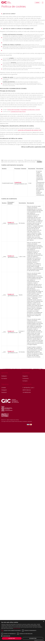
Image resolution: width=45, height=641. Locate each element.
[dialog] (22, 630)
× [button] (43, 621)
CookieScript (17, 182)
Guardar (39, 161)
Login (37, 2)
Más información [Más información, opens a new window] (16, 628)
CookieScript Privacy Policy (18, 111)
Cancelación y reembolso (27, 421)
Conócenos (25, 378)
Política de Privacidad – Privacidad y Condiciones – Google (23, 109)
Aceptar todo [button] (12, 638)
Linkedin (3, 387)
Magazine (25, 376)
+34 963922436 (26, 392)
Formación (4, 378)
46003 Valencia (26, 390)
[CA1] (40, 130)
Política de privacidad (10, 421)
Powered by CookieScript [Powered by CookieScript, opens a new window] (39, 640)
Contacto (24, 381)
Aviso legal (3, 421)
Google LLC (11, 222)
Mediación (4, 376)
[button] (22, 636)
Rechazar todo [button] (32, 638)
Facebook (4, 392)
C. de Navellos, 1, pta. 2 (28, 387)
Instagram (4, 390)
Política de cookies (18, 421)
